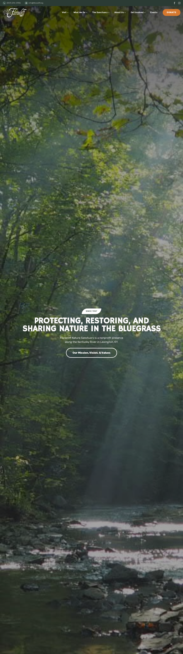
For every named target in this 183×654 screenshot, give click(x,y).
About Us (119, 12)
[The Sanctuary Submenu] (109, 12)
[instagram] (179, 3)
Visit (64, 12)
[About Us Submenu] (125, 12)
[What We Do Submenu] (87, 12)
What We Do (79, 12)
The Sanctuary (100, 12)
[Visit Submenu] (68, 12)
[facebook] (174, 3)
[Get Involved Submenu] (145, 12)
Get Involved (137, 12)
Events (153, 12)
